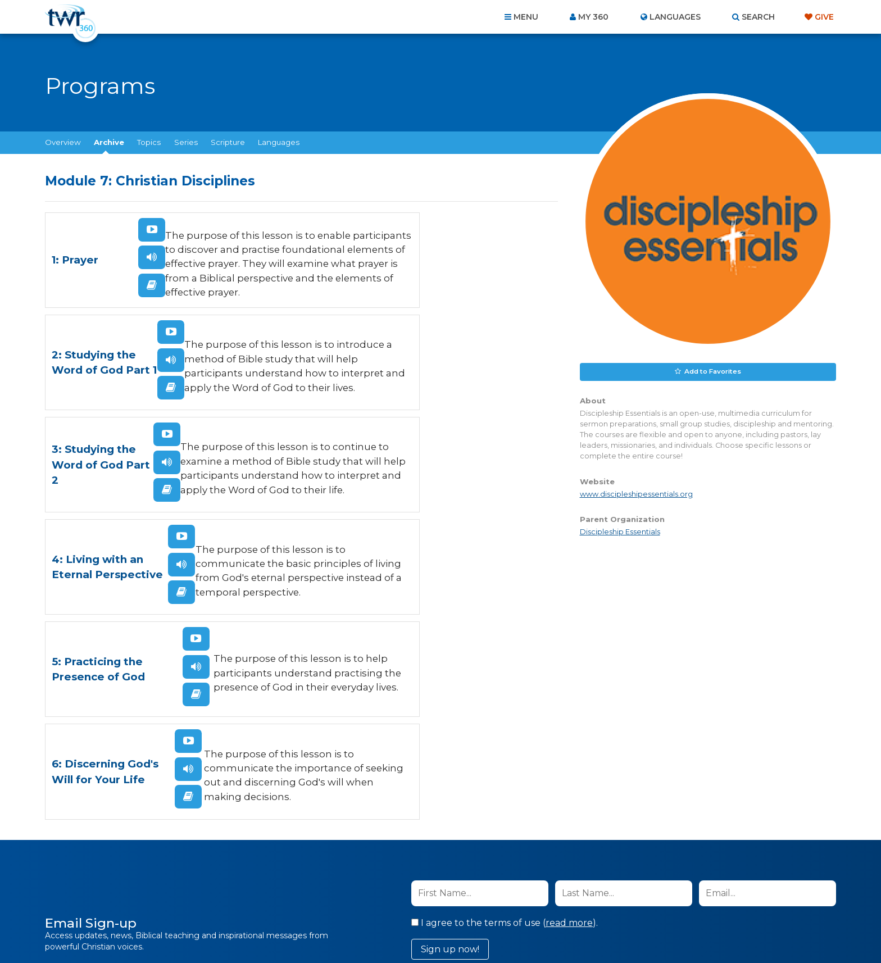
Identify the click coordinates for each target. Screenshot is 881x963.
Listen (107, 267)
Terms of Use (689, 709)
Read (107, 295)
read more (569, 652)
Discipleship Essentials (620, 530)
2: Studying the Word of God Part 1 (336, 269)
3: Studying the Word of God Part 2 (76, 385)
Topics (149, 142)
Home (235, 902)
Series (186, 142)
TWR (447, 929)
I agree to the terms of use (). (504, 652)
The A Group (522, 929)
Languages (278, 142)
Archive (109, 142)
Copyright (568, 902)
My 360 (593, 17)
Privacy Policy (633, 709)
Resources (632, 902)
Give (824, 17)
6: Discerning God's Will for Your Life (340, 490)
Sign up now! (450, 679)
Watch (107, 240)
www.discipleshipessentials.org (636, 493)
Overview (63, 142)
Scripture (228, 142)
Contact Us (345, 902)
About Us (284, 902)
